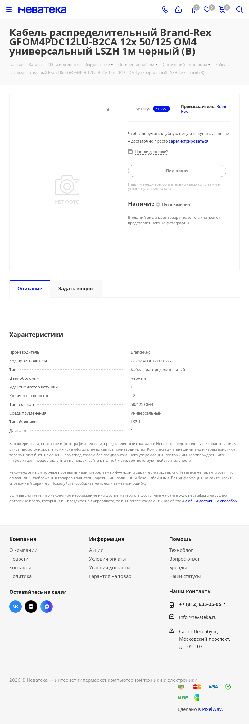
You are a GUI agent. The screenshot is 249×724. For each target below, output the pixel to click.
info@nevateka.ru (198, 617)
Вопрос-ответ (184, 559)
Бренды (178, 567)
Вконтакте (15, 606)
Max (46, 606)
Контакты (20, 567)
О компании (23, 550)
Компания (22, 539)
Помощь (180, 539)
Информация (106, 539)
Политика (20, 576)
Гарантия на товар (110, 576)
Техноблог (181, 550)
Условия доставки (109, 567)
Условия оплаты (107, 559)
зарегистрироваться (188, 141)
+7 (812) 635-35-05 (200, 604)
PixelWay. (212, 709)
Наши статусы (185, 576)
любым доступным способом (211, 500)
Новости (19, 559)
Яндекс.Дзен (31, 606)
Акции (96, 550)
